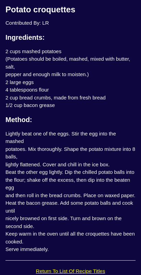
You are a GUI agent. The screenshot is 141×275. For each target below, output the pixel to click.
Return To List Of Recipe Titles (70, 271)
